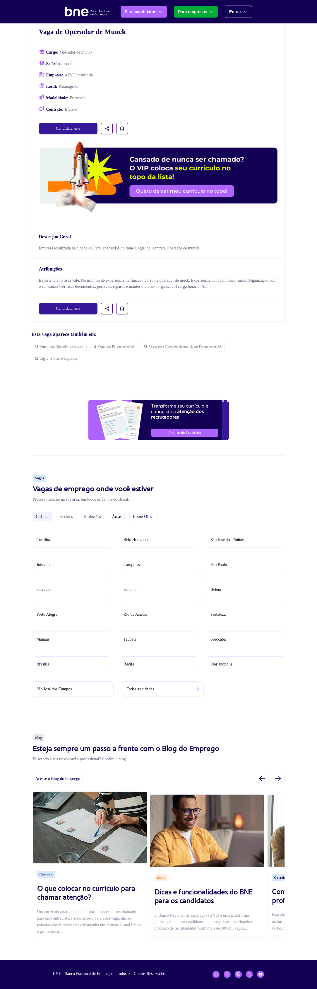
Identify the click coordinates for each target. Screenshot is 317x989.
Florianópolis (221, 664)
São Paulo (218, 564)
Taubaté (130, 639)
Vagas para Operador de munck (59, 346)
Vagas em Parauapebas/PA (114, 346)
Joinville (44, 564)
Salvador (44, 589)
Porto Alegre (47, 614)
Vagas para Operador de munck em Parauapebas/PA (183, 346)
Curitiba (43, 540)
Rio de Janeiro (135, 614)
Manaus (43, 639)
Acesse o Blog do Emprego (57, 778)
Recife (129, 664)
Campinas (132, 564)
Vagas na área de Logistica (56, 359)
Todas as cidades (140, 689)
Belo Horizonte (136, 540)
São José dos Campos (54, 689)
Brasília (43, 664)
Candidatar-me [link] (68, 128)
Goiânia (130, 589)
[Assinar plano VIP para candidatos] (158, 176)
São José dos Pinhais (227, 540)
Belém (215, 589)
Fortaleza (218, 614)
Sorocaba (218, 639)
